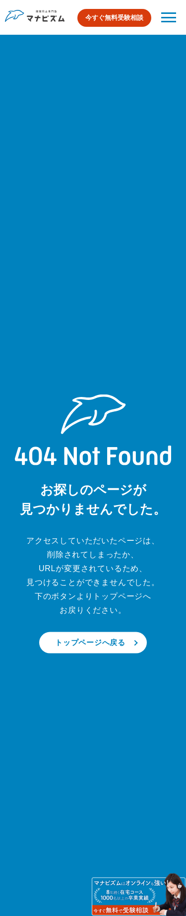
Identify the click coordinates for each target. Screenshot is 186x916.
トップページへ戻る (90, 642)
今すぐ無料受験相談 (114, 17)
